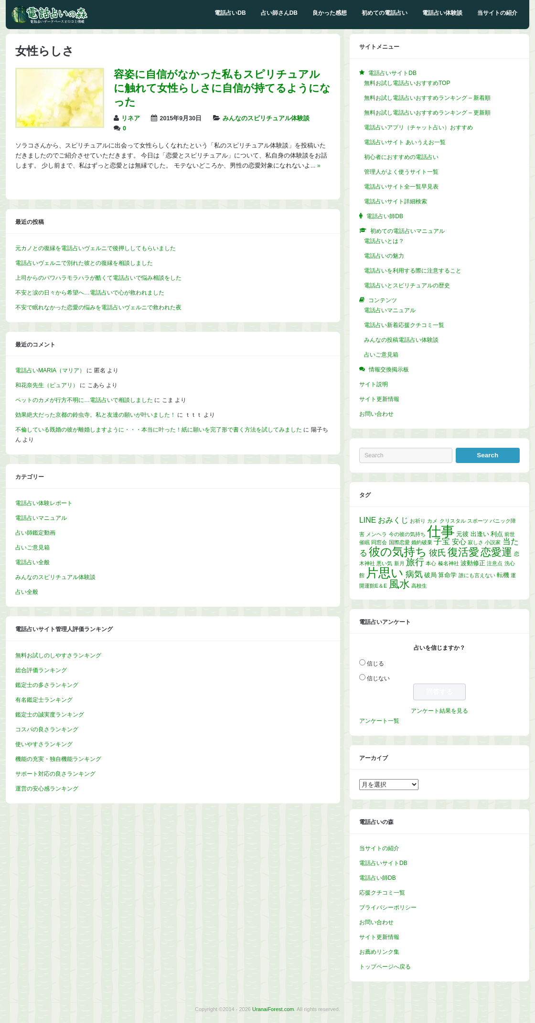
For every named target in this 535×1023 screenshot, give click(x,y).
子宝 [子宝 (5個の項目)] (442, 541)
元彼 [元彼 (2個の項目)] (462, 534)
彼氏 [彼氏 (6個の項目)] (437, 553)
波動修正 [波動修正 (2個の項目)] (472, 563)
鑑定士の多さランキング (46, 685)
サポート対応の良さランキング (55, 773)
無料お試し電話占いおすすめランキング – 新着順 (427, 98)
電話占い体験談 (442, 13)
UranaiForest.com (273, 1009)
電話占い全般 (32, 562)
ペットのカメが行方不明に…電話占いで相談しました (84, 400)
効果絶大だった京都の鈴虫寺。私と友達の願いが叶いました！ (95, 414)
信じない (378, 678)
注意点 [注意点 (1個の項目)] (495, 563)
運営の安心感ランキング (46, 788)
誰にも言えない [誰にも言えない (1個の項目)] (477, 575)
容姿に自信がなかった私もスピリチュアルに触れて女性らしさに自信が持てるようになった (222, 87)
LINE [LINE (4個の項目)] (367, 520)
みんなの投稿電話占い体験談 (401, 340)
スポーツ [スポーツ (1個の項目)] (477, 521)
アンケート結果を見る (439, 710)
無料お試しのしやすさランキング (58, 655)
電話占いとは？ (384, 241)
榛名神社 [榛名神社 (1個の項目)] (448, 563)
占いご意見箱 (32, 547)
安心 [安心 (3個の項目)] (459, 542)
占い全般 (26, 592)
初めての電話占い (384, 13)
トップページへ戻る (385, 966)
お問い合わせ (376, 414)
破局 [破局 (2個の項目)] (430, 575)
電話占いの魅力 (384, 256)
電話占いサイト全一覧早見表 (401, 186)
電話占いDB (230, 13)
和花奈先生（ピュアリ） (46, 385)
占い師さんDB (279, 13)
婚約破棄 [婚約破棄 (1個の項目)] (421, 542)
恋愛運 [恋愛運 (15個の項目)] (496, 552)
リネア (130, 118)
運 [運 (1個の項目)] (513, 575)
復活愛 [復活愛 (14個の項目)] (463, 552)
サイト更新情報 (379, 399)
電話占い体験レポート (44, 503)
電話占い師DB (377, 878)
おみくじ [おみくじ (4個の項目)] (393, 520)
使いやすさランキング (44, 744)
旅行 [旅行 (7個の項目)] (415, 562)
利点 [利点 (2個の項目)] (497, 534)
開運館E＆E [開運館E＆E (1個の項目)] (373, 586)
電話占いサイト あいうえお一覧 (405, 142)
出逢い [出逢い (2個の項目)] (480, 534)
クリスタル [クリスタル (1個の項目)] (452, 521)
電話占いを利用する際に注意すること (412, 270)
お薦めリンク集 (379, 952)
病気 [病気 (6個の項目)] (414, 574)
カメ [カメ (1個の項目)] (432, 521)
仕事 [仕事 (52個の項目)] (441, 531)
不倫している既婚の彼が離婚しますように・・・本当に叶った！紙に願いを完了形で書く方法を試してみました (158, 429)
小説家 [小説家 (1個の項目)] (493, 542)
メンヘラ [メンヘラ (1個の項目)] (376, 534)
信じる (375, 663)
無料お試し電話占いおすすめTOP (407, 83)
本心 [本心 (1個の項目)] (431, 563)
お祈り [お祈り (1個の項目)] (418, 521)
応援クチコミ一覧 (382, 892)
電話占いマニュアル (41, 518)
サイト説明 (373, 384)
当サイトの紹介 (497, 13)
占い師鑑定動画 (35, 532)
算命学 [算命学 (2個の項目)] (447, 575)
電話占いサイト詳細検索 (395, 201)
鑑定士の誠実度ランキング (49, 714)
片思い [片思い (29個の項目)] (385, 573)
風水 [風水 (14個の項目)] (399, 584)
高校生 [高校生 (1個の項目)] (419, 586)
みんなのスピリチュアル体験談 (266, 118)
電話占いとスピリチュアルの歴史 (407, 285)
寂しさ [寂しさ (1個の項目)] (475, 542)
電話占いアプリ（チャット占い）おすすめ (418, 127)
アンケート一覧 (379, 720)
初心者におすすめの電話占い (401, 157)
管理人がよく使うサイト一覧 (401, 172)
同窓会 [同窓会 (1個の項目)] (379, 542)
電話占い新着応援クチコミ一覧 (404, 325)
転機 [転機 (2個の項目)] (503, 575)
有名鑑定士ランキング (44, 699)
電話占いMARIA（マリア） (50, 370)
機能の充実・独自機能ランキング (58, 759)
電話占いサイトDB (383, 863)
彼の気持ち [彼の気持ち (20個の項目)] (398, 551)
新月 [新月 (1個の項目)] (399, 563)
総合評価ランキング (41, 670)
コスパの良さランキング (46, 729)
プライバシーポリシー (388, 907)
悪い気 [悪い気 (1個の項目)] (384, 563)
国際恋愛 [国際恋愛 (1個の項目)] (399, 542)
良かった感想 (329, 13)
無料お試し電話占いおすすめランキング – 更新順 (427, 112)
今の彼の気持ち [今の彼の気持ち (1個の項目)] (407, 534)
